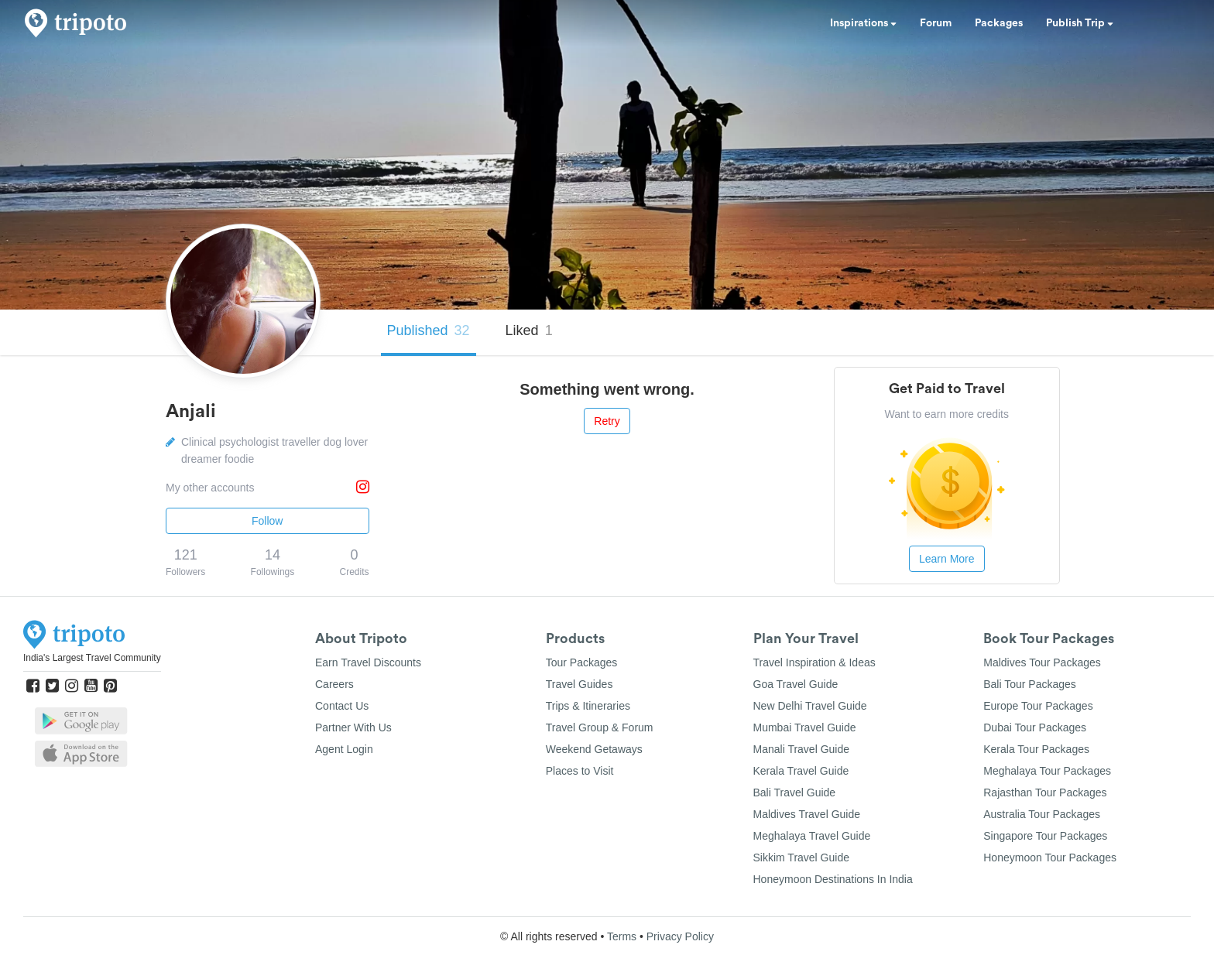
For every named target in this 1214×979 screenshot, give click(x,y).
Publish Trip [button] (1079, 23)
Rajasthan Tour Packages (1044, 792)
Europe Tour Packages (1037, 706)
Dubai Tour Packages (1034, 727)
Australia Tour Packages (1041, 814)
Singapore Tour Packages (1045, 836)
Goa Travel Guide (795, 684)
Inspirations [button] (863, 23)
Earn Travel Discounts (368, 662)
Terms (621, 936)
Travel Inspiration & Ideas (814, 662)
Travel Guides (579, 684)
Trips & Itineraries (588, 706)
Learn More (947, 559)
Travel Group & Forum (599, 727)
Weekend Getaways (594, 749)
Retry (606, 421)
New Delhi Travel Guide (810, 706)
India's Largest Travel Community (92, 657)
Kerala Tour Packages (1036, 749)
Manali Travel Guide (801, 749)
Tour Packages (582, 662)
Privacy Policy (680, 936)
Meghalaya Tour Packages (1047, 771)
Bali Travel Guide (794, 792)
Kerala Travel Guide (801, 771)
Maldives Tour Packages (1041, 662)
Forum (936, 23)
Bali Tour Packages (1029, 684)
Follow (267, 521)
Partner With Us (353, 727)
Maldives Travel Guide (807, 814)
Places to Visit (580, 771)
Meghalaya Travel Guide (812, 836)
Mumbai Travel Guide (804, 727)
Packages (999, 23)
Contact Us (342, 706)
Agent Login (344, 749)
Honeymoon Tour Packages (1049, 857)
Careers (334, 684)
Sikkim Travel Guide (801, 857)
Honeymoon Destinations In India (833, 879)
